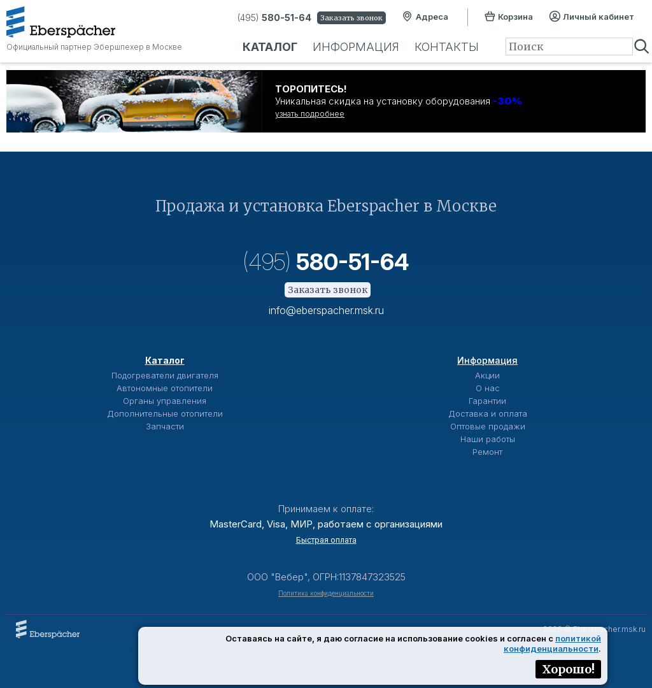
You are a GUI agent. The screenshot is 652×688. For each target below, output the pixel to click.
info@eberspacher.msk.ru (326, 310)
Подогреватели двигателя (164, 375)
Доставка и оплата (487, 413)
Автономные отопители (165, 388)
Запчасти (165, 426)
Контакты (447, 47)
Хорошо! (568, 669)
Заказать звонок (351, 17)
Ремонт (487, 452)
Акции (487, 375)
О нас (488, 388)
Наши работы (487, 439)
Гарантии (487, 401)
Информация (356, 47)
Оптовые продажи (487, 426)
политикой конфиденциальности (552, 643)
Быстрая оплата (326, 540)
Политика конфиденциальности (326, 593)
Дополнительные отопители (165, 413)
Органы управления (164, 401)
